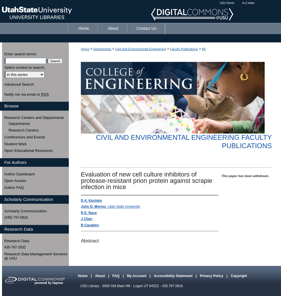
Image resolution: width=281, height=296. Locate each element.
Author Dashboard (19, 174)
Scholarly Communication (25, 211)
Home (85, 49)
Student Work (15, 144)
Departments (102, 49)
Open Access (15, 181)
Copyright (239, 276)
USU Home (227, 3)
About (100, 276)
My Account (137, 276)
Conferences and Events (24, 137)
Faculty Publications (184, 49)
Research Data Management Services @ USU (35, 256)
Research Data (16, 241)
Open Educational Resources (28, 150)
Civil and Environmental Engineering (140, 49)
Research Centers (24, 130)
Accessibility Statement (173, 276)
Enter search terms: (20, 54)
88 (203, 49)
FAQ (116, 276)
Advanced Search (19, 84)
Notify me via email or (26, 94)
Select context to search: (24, 67)
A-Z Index (248, 3)
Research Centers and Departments (34, 117)
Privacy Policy (212, 276)
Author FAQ (14, 187)
